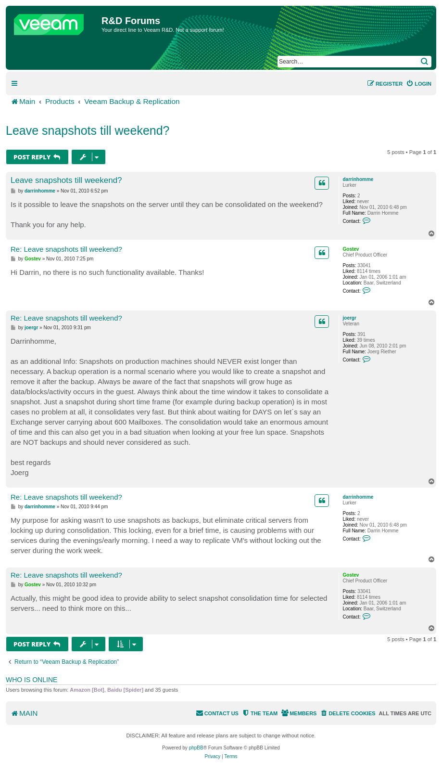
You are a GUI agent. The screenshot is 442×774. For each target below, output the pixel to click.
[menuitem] (418, 84)
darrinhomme (358, 179)
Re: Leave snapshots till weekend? (66, 249)
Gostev (351, 249)
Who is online (31, 680)
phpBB (196, 747)
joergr (349, 318)
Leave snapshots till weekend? (88, 130)
